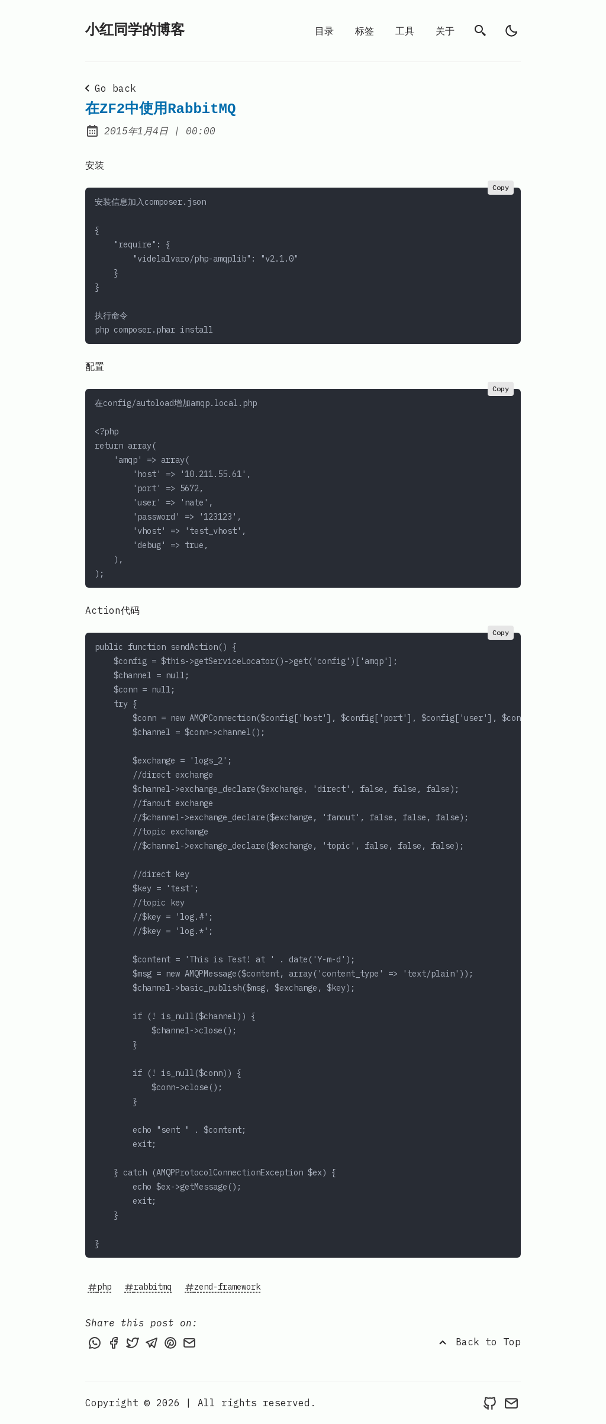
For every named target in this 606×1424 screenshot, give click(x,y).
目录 (324, 31)
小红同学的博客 (135, 30)
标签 (364, 31)
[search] (480, 30)
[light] (511, 30)
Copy (500, 187)
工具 (404, 31)
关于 (445, 31)
